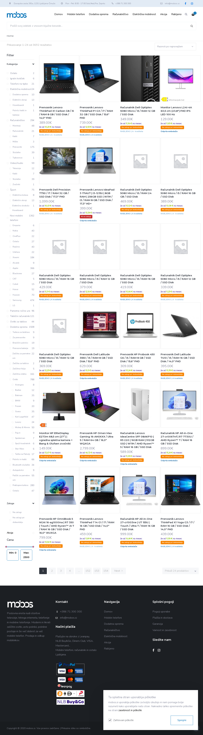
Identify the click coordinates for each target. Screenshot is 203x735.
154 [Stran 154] (105, 571)
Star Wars (18, 448)
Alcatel (14, 263)
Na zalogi (15, 512)
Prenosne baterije (18, 348)
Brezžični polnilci (18, 342)
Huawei (14, 295)
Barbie (16, 390)
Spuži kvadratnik (21, 443)
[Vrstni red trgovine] (175, 46)
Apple (13, 268)
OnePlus (14, 236)
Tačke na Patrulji (21, 454)
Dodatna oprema (98, 14)
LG (12, 305)
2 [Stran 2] (52, 571)
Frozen (16, 406)
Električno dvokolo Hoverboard (19, 207)
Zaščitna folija (17, 368)
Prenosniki (15, 147)
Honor (13, 289)
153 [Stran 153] (96, 571)
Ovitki (13, 379)
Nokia (13, 230)
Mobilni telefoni (76, 14)
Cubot (13, 284)
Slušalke (14, 152)
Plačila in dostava (162, 618)
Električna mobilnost (144, 14)
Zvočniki (14, 184)
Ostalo (14, 241)
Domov (58, 14)
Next (118, 571)
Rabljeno (176, 14)
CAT (12, 278)
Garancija (157, 624)
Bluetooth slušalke (19, 465)
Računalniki (16, 131)
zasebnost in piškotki (130, 710)
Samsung (15, 300)
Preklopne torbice (18, 485)
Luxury (16, 422)
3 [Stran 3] (61, 571)
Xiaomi (14, 257)
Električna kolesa (18, 195)
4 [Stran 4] (70, 571)
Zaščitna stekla (17, 374)
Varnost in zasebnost (164, 630)
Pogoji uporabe (161, 611)
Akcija (163, 14)
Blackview (15, 273)
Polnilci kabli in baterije (18, 112)
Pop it (16, 433)
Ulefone (14, 252)
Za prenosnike (17, 337)
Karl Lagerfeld (20, 416)
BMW (16, 400)
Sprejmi (181, 720)
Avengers (18, 384)
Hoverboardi (16, 105)
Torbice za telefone (19, 332)
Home (10, 35)
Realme (14, 246)
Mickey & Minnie (21, 427)
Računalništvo (120, 14)
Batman (17, 395)
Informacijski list (176, 100)
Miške (13, 141)
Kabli (13, 136)
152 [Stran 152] (87, 571)
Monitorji (15, 125)
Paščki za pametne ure (19, 477)
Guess (16, 411)
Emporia (14, 225)
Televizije (15, 168)
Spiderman (18, 438)
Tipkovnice (15, 157)
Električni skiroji (18, 100)
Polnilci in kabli (18, 459)
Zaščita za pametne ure (19, 355)
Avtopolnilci (16, 470)
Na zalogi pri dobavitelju (16, 519)
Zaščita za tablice (19, 363)
